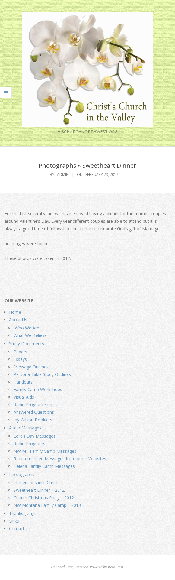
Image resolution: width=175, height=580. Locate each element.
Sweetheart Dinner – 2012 (39, 490)
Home (15, 312)
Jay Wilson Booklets (33, 420)
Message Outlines (31, 367)
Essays (20, 359)
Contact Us (20, 528)
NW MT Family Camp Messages (45, 451)
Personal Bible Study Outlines (42, 374)
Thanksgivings (23, 513)
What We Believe (30, 335)
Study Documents (26, 343)
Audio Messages (25, 428)
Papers (20, 352)
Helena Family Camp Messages (44, 466)
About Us (18, 319)
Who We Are (26, 328)
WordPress (115, 567)
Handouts (23, 382)
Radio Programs (29, 443)
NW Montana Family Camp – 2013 (47, 505)
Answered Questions (34, 412)
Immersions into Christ (36, 482)
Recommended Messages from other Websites (60, 459)
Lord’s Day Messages (35, 436)
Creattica (81, 567)
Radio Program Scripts (35, 404)
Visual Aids (24, 397)
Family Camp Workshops (38, 389)
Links (14, 521)
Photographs (21, 474)
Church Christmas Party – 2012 (44, 498)
